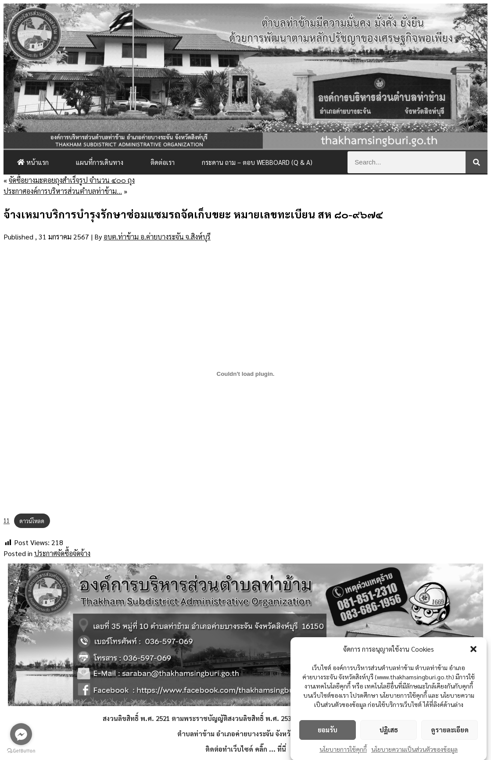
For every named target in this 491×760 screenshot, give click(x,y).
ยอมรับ (327, 732)
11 (7, 521)
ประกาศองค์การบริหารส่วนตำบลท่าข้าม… (63, 191)
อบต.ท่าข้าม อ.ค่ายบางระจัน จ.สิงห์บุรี (157, 236)
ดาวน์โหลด (31, 521)
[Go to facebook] (21, 734)
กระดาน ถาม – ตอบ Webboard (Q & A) (257, 162)
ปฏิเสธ (389, 732)
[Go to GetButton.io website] (21, 751)
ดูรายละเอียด (450, 732)
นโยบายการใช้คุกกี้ (343, 751)
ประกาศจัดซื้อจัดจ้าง (62, 553)
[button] (473, 651)
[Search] (476, 162)
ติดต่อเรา (163, 162)
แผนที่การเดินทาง (99, 162)
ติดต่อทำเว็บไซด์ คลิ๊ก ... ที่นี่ (245, 749)
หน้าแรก (33, 162)
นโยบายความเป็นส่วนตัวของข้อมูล (414, 751)
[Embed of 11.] (245, 374)
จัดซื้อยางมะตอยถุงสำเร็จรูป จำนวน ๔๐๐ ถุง (72, 180)
